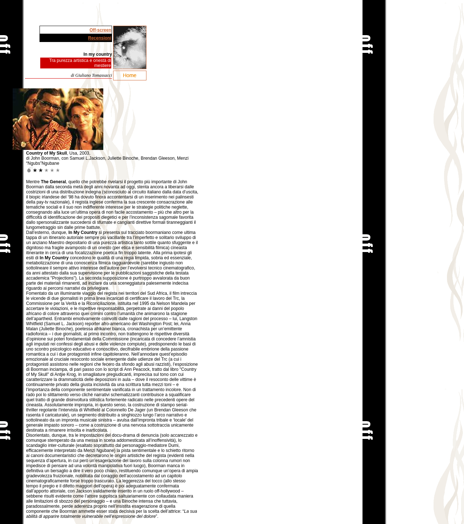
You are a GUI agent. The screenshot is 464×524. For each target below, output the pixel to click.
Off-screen (100, 30)
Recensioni (99, 38)
